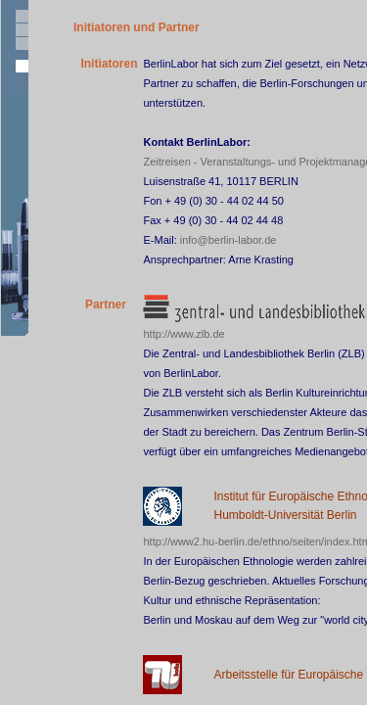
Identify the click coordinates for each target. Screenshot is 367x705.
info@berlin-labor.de (228, 240)
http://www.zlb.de (183, 334)
